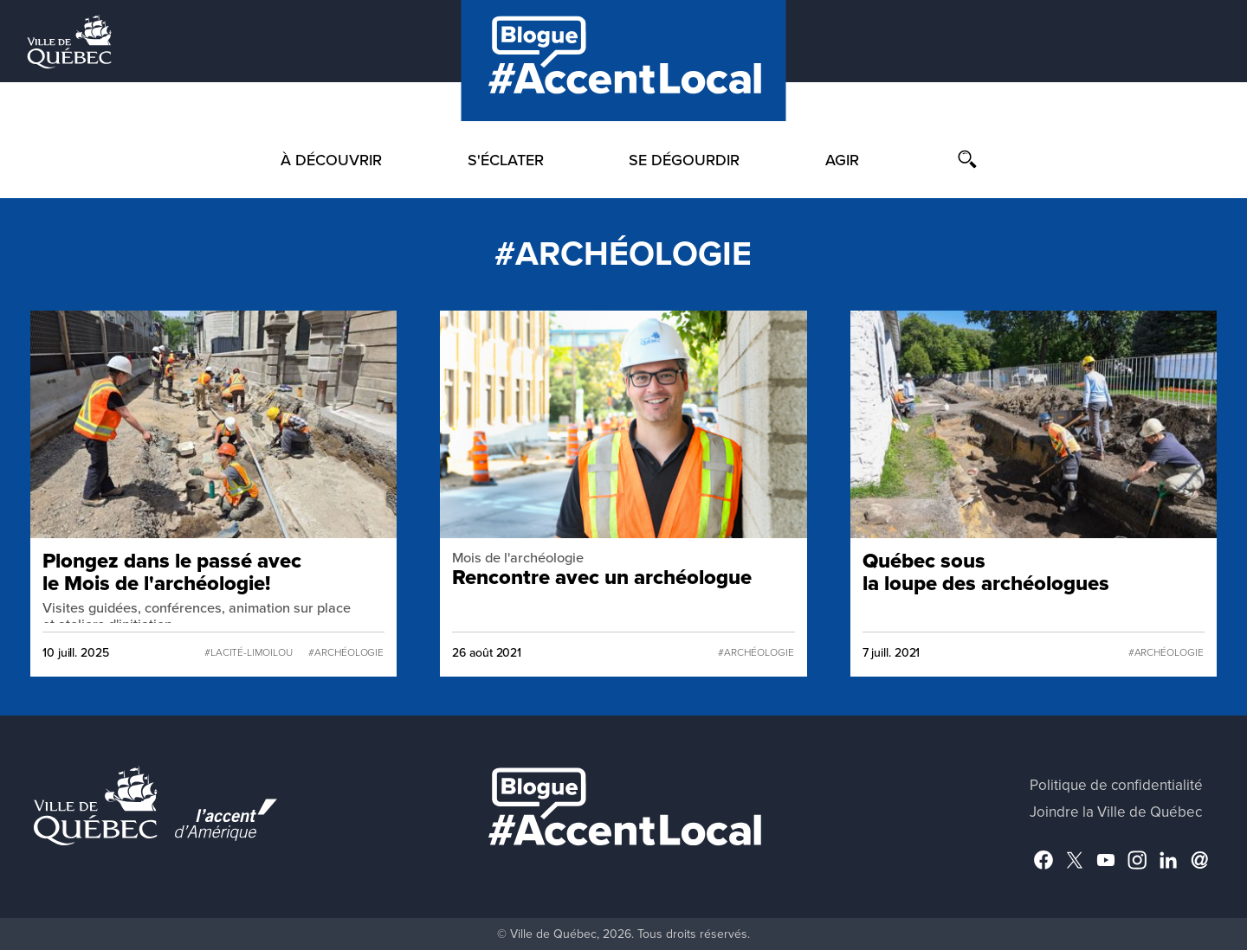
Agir (842, 160)
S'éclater (506, 160)
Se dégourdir (684, 160)
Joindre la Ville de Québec (1116, 812)
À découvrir (331, 160)
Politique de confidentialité (1116, 785)
